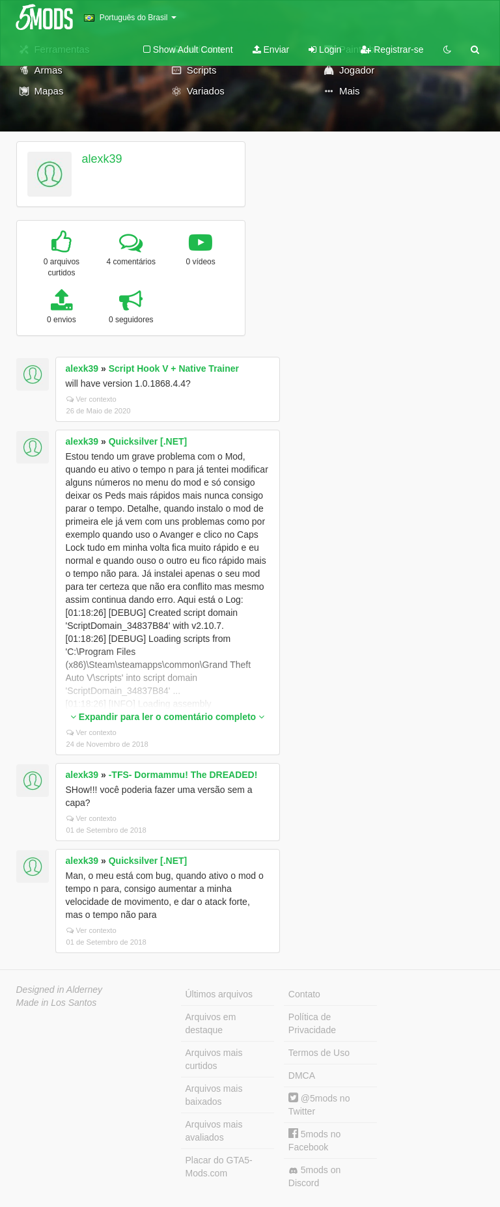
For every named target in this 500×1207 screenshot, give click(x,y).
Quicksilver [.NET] (148, 441)
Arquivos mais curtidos (214, 1059)
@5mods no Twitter (319, 1104)
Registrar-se (392, 49)
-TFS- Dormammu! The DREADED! (183, 775)
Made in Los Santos (56, 1002)
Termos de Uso (319, 1052)
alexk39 (101, 158)
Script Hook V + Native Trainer (174, 368)
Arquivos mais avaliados (214, 1131)
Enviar (271, 49)
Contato (304, 994)
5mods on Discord (314, 1176)
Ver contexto (91, 399)
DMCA (301, 1075)
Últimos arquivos (219, 994)
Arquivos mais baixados (214, 1095)
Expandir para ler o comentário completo (167, 717)
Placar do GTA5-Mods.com (219, 1166)
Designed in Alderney (59, 989)
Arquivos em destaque (211, 1023)
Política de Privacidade (312, 1023)
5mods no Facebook (314, 1140)
